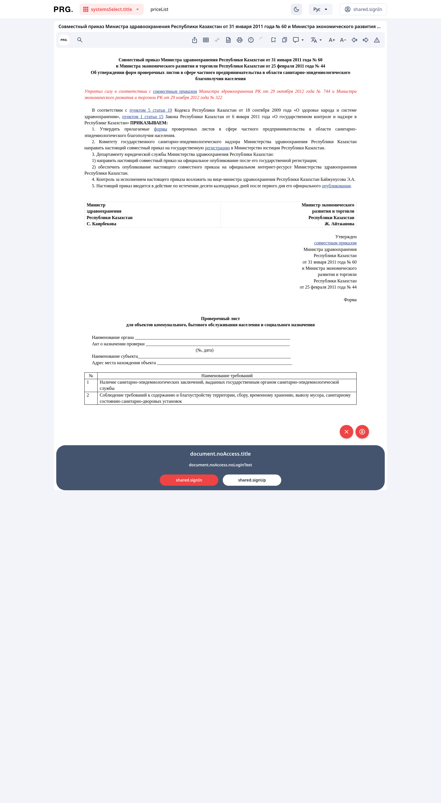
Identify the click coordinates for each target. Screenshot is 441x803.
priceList (159, 9)
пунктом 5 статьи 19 (151, 110)
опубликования (336, 185)
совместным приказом (175, 91)
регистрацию (217, 147)
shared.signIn (189, 480)
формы (160, 129)
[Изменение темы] (296, 9)
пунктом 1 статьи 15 (142, 116)
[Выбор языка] (321, 9)
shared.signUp (252, 480)
